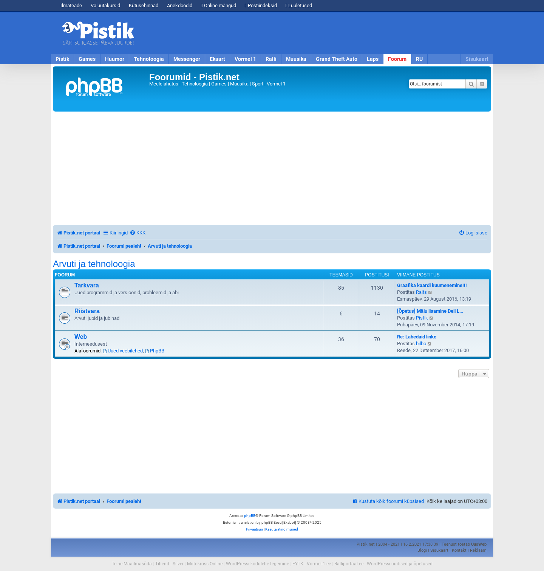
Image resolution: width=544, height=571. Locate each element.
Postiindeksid (261, 5)
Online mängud (218, 5)
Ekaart (217, 59)
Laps (373, 59)
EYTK (297, 563)
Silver (178, 563)
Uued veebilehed (123, 351)
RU (419, 59)
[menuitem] (137, 232)
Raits (421, 292)
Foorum (397, 59)
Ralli (271, 59)
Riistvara (87, 311)
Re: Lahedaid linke (416, 337)
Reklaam (478, 550)
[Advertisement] (315, 33)
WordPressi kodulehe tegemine (257, 563)
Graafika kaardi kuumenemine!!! (432, 285)
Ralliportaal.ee (348, 563)
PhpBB (154, 351)
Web (80, 337)
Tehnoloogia (149, 59)
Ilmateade (71, 5)
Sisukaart (476, 59)
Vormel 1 (245, 59)
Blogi (422, 550)
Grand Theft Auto (336, 59)
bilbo (421, 343)
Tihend (162, 563)
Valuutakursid (105, 5)
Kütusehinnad (143, 5)
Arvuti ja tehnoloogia (94, 264)
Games (87, 59)
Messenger (186, 59)
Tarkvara (86, 285)
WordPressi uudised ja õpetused (400, 563)
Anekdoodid (179, 5)
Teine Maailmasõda (132, 563)
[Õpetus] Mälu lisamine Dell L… (430, 311)
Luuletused (299, 5)
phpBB (249, 516)
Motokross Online (205, 563)
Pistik (62, 59)
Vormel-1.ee (319, 563)
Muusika (296, 59)
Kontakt (459, 550)
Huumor (114, 59)
